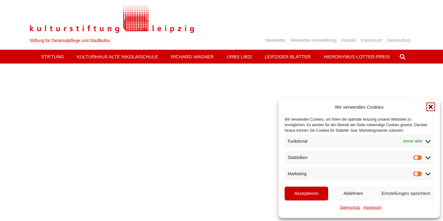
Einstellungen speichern (406, 193)
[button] (431, 107)
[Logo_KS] (112, 19)
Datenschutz (350, 207)
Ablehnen (353, 193)
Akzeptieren (306, 193)
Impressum (372, 207)
